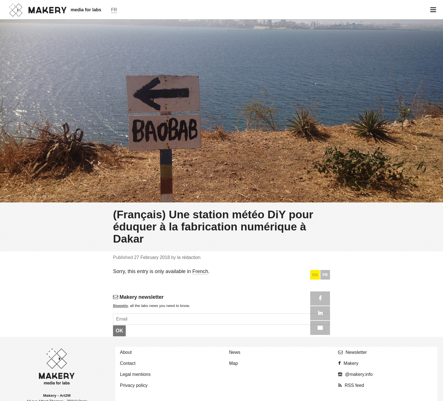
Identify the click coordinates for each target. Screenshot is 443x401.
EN (315, 393)
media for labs (86, 9)
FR (325, 393)
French (200, 389)
